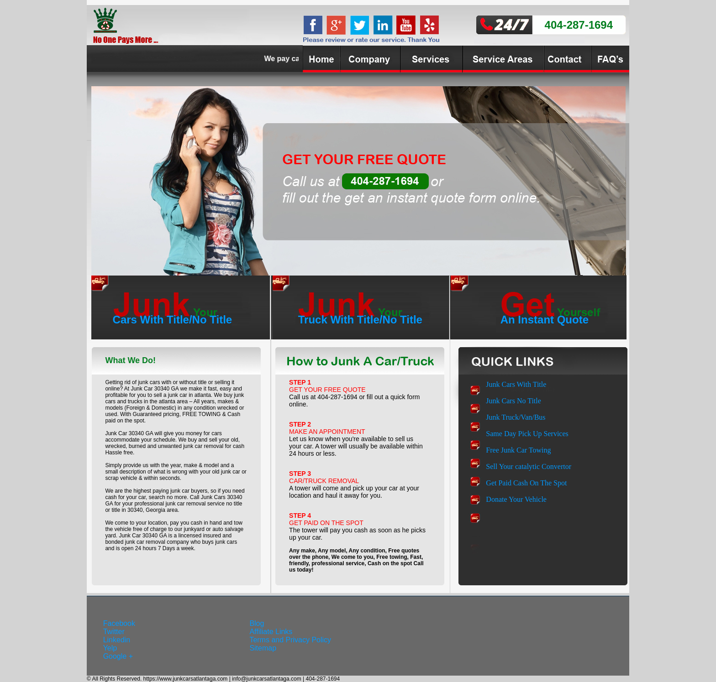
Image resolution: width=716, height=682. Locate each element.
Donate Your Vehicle (516, 499)
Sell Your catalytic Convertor (528, 466)
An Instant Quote (544, 319)
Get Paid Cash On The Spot (526, 483)
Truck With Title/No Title (360, 319)
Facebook (119, 623)
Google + (118, 656)
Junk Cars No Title (513, 401)
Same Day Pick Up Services (527, 433)
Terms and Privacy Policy (290, 640)
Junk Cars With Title (516, 384)
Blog (256, 623)
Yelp (110, 648)
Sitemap (262, 648)
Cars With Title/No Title (172, 319)
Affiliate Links (270, 631)
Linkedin (117, 640)
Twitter (114, 631)
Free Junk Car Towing (518, 450)
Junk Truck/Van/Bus (515, 417)
